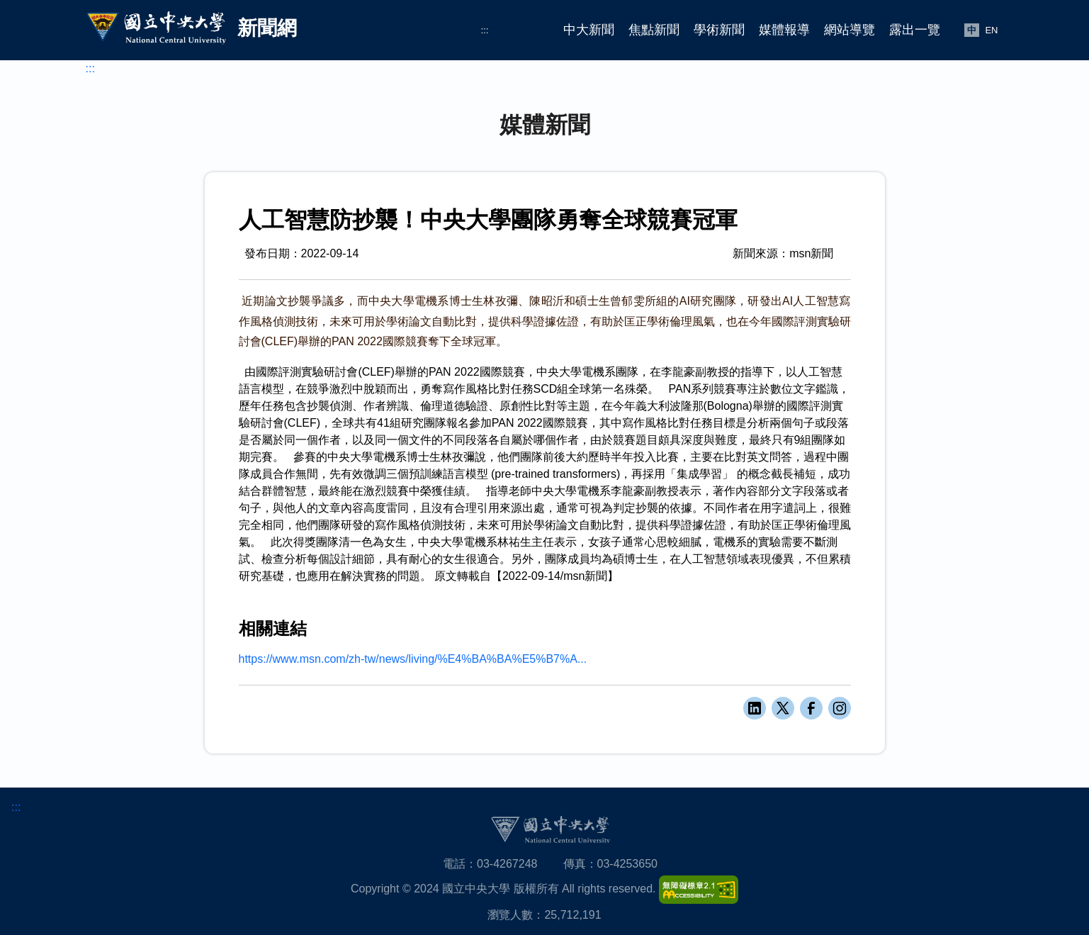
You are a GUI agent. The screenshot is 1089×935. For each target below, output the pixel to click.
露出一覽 (914, 30)
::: (485, 30)
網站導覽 (849, 30)
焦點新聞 (653, 30)
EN (991, 30)
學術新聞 (719, 30)
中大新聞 (588, 30)
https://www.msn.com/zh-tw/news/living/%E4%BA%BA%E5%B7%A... (413, 659)
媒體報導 (784, 30)
